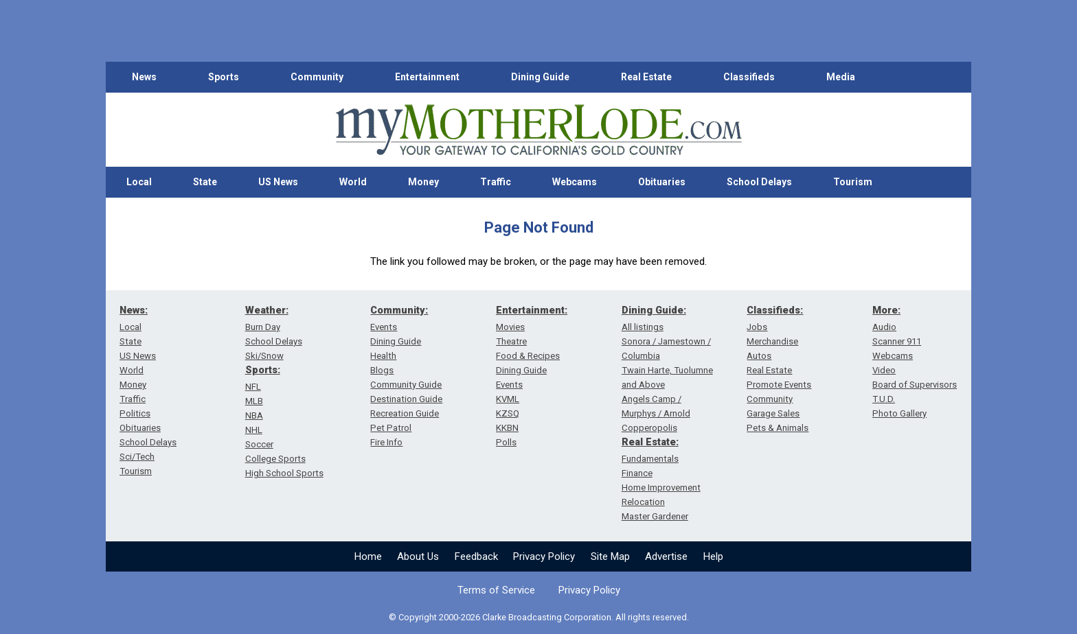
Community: (399, 310)
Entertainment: (531, 310)
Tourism (852, 181)
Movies (510, 327)
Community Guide (406, 384)
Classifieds (749, 76)
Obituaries (661, 181)
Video (884, 370)
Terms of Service (496, 590)
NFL (253, 386)
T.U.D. (883, 399)
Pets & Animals (777, 428)
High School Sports (284, 473)
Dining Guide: (654, 310)
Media (840, 76)
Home (368, 556)
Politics (135, 413)
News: (134, 310)
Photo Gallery (899, 413)
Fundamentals (650, 459)
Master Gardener (655, 516)
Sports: (262, 370)
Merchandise (772, 341)
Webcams (574, 181)
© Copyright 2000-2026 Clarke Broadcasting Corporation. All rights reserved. (539, 617)
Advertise (666, 556)
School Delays (759, 181)
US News (278, 181)
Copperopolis (649, 428)
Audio (884, 327)
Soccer (259, 444)
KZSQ (507, 413)
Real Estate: (650, 442)
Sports (223, 76)
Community (317, 76)
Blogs (382, 370)
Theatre (511, 341)
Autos (759, 356)
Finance (637, 473)
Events (383, 327)
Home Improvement (661, 487)
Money (423, 181)
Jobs (757, 327)
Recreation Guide (404, 413)
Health (383, 356)
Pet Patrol (390, 428)
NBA (254, 415)
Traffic (495, 181)
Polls (506, 442)
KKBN (507, 428)
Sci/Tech (137, 456)
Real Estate (646, 76)
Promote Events (779, 384)
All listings (643, 327)
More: (886, 310)
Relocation (643, 502)
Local (139, 181)
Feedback (476, 556)
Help (713, 556)
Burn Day (262, 327)
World (353, 181)
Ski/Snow (264, 356)
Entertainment (427, 76)
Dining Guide (540, 76)
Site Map (610, 556)
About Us (418, 556)
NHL (253, 430)
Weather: (266, 310)
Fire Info (386, 442)
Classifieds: (775, 310)
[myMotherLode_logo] (538, 130)
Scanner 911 (896, 341)
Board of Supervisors (914, 384)
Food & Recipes (528, 356)
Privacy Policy (544, 556)
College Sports (275, 459)
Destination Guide (406, 399)
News (144, 76)
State (205, 181)
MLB (254, 401)
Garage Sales (773, 413)
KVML (507, 399)
